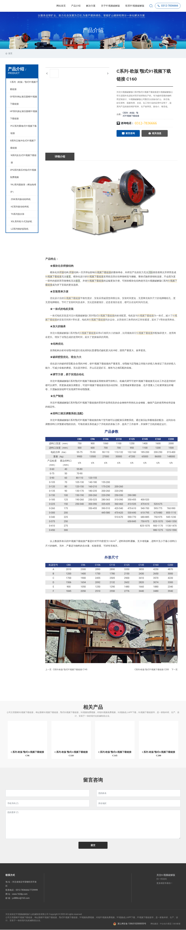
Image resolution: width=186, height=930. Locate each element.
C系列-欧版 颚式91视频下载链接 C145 (70, 669)
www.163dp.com (19, 894)
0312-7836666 (167, 5)
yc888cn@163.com (21, 898)
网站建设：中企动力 (159, 924)
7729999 (34, 890)
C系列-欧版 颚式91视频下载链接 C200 (152, 669)
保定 (170, 924)
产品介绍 (93, 30)
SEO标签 (176, 924)
